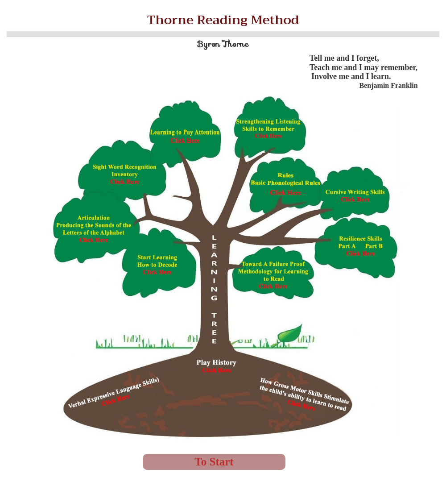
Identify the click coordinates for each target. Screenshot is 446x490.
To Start (213, 462)
